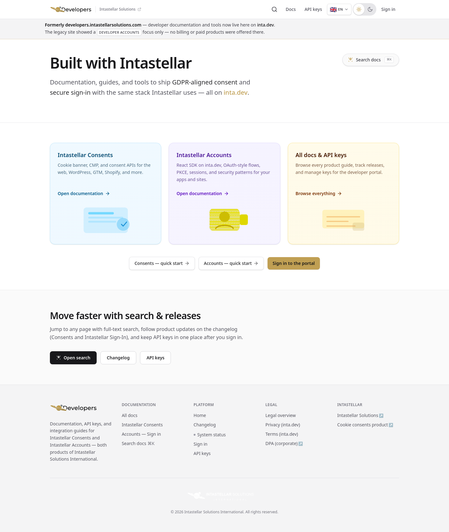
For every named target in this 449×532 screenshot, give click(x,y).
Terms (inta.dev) (281, 434)
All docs (129, 415)
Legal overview (280, 415)
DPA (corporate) (284, 443)
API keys (313, 9)
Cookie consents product (365, 425)
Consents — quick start (161, 263)
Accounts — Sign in (141, 434)
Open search (73, 358)
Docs (291, 9)
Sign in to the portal (294, 263)
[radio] (359, 9)
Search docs (371, 60)
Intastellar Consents (142, 425)
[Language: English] (339, 9)
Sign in (388, 9)
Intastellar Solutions (360, 415)
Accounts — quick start (231, 263)
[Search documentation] (274, 9)
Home (200, 415)
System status (210, 435)
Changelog (118, 358)
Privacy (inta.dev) (282, 425)
